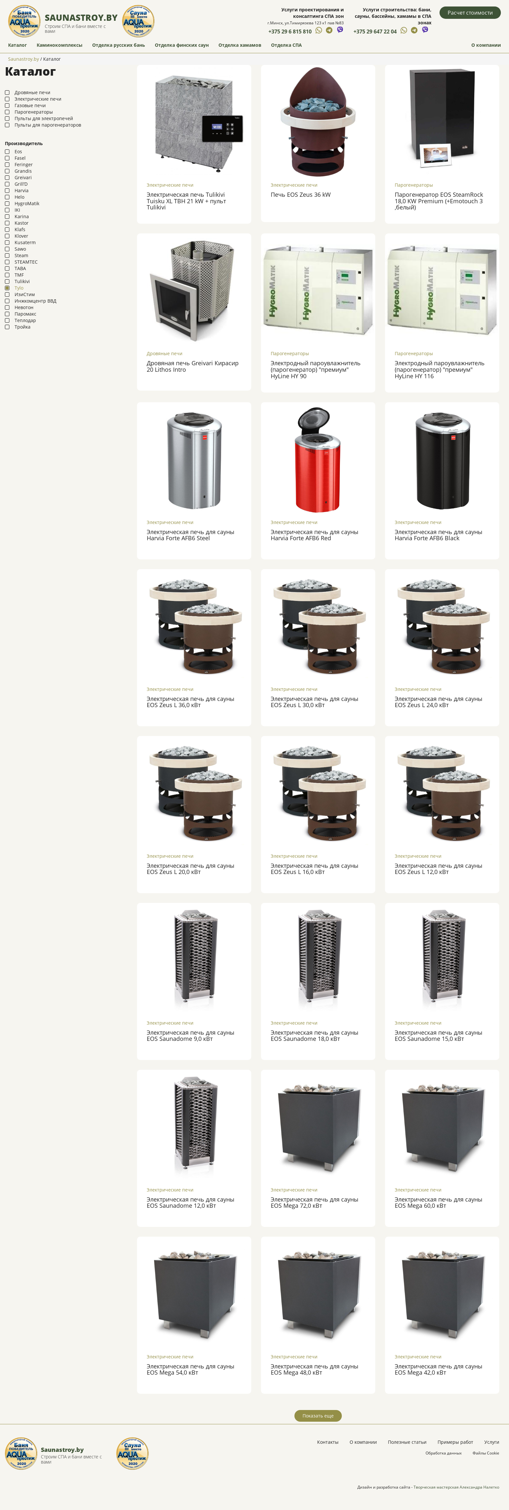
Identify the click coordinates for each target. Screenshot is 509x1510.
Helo (19, 196)
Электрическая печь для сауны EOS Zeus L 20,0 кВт (190, 868)
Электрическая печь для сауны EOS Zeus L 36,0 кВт (190, 701)
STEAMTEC (26, 261)
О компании (486, 44)
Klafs (20, 229)
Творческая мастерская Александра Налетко (456, 1486)
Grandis (23, 171)
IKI (17, 209)
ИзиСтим (25, 294)
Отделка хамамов (239, 44)
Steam (21, 255)
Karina (22, 216)
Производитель (24, 143)
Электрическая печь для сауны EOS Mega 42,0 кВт (438, 1369)
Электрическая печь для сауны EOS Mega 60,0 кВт (438, 1202)
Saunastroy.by (81, 17)
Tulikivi (22, 281)
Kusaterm (25, 242)
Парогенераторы (34, 111)
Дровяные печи (32, 92)
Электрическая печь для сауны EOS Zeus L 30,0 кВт (314, 701)
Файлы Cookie (486, 1452)
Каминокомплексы (59, 44)
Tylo (19, 287)
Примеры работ (455, 1441)
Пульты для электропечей (44, 118)
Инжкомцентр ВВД (35, 300)
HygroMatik (27, 203)
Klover (21, 235)
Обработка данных (444, 1452)
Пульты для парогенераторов (48, 124)
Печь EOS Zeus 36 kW (301, 194)
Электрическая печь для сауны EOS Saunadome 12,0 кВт (190, 1202)
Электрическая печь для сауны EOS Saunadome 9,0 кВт (190, 1035)
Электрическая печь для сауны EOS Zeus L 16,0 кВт (314, 868)
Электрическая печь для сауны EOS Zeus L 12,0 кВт (438, 868)
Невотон (24, 307)
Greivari (23, 177)
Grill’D (21, 184)
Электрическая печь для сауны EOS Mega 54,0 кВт (190, 1369)
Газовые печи (30, 105)
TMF (19, 274)
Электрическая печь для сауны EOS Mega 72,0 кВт (314, 1202)
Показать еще (318, 1415)
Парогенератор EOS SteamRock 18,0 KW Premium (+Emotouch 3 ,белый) (439, 200)
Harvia (22, 190)
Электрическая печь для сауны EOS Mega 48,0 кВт (314, 1369)
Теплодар (25, 320)
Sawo (20, 248)
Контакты (328, 1441)
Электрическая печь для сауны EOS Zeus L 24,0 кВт (438, 701)
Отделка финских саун (182, 44)
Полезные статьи (407, 1441)
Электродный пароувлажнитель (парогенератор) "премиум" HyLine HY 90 (316, 368)
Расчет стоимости (470, 12)
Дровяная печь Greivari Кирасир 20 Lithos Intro (193, 365)
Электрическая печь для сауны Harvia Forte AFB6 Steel (190, 534)
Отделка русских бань (118, 44)
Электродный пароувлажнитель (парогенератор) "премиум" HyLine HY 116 (440, 368)
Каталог (17, 44)
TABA (20, 268)
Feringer (24, 164)
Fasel (20, 158)
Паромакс (25, 313)
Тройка (23, 326)
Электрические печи (38, 98)
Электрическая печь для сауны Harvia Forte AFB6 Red (314, 534)
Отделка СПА (286, 44)
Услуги (491, 1441)
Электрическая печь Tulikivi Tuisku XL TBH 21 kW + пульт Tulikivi (186, 200)
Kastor (22, 222)
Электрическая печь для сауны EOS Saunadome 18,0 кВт (314, 1035)
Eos (18, 151)
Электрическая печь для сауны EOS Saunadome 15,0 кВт (438, 1035)
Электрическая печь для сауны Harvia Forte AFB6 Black (438, 534)
